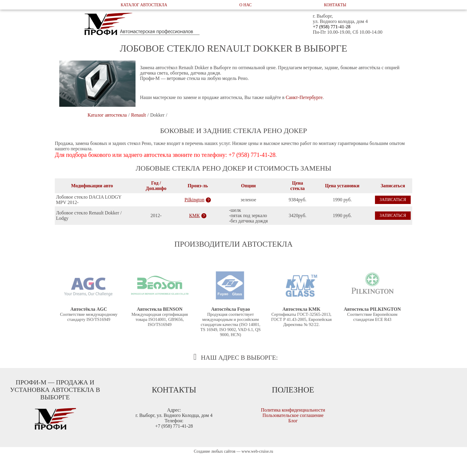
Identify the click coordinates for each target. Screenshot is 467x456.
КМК (194, 215)
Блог (293, 420)
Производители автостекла (234, 244)
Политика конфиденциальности (293, 409)
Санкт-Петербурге (304, 97)
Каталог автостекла (144, 5)
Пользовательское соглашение (292, 415)
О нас (245, 5)
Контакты (335, 5)
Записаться (393, 199)
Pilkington (195, 199)
